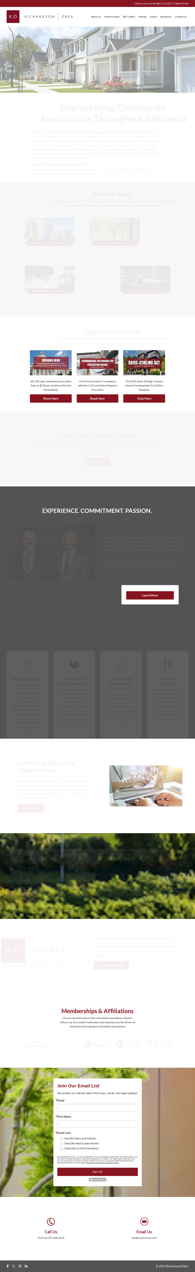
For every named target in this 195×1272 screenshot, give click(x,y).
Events (153, 16)
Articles (142, 16)
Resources (166, 16)
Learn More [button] (150, 595)
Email (60, 1100)
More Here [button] (50, 398)
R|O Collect (129, 16)
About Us (96, 16)
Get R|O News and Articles (80, 1138)
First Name (64, 1117)
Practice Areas (112, 16)
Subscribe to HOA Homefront (81, 1148)
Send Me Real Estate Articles (81, 1143)
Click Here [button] (144, 398)
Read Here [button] (97, 398)
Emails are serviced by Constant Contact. (102, 1163)
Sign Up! (97, 1172)
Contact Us (181, 16)
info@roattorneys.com (144, 1237)
